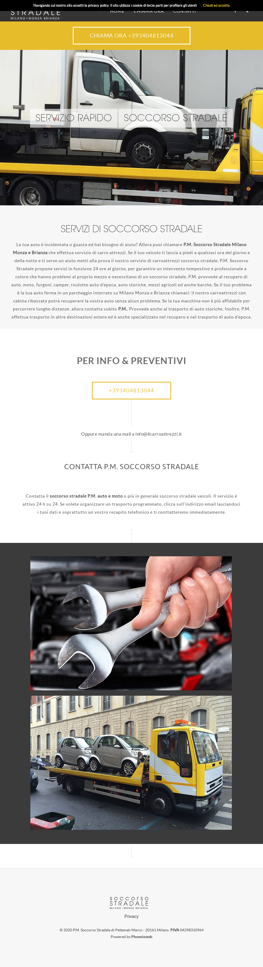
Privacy (131, 916)
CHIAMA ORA (149, 11)
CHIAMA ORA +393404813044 (132, 36)
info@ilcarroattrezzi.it (158, 433)
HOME (117, 11)
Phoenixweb (141, 937)
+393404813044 (131, 391)
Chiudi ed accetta (216, 5)
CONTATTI (184, 11)
